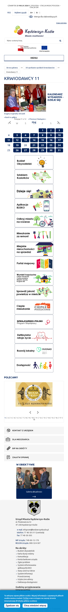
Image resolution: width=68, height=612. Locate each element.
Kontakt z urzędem (22, 430)
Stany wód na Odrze (26, 571)
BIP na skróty (19, 448)
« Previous (32, 119)
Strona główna (12, 68)
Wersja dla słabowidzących (45, 17)
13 (25, 140)
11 (8, 140)
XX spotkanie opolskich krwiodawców (40, 68)
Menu (34, 58)
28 (34, 150)
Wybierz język (21, 13)
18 (34, 419)
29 (42, 150)
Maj (34, 122)
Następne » (41, 119)
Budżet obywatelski (26, 551)
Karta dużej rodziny (26, 554)
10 (59, 135)
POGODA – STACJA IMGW (41, 6)
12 (17, 140)
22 (42, 145)
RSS (9, 13)
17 (59, 140)
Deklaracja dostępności (27, 582)
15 (42, 140)
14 (34, 140)
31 (59, 150)
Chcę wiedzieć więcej (35, 606)
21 (34, 145)
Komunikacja (23, 556)
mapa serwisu (61, 23)
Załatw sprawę (20, 457)
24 (59, 145)
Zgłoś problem (24, 562)
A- (37, 13)
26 (17, 150)
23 (51, 145)
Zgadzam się (12, 606)
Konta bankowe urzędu (27, 559)
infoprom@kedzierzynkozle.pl (36, 530)
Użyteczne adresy (25, 579)
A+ (31, 13)
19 (17, 145)
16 (51, 140)
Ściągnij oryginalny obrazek (14, 114)
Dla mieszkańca (20, 439)
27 (25, 150)
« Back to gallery (10, 117)
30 (51, 150)
